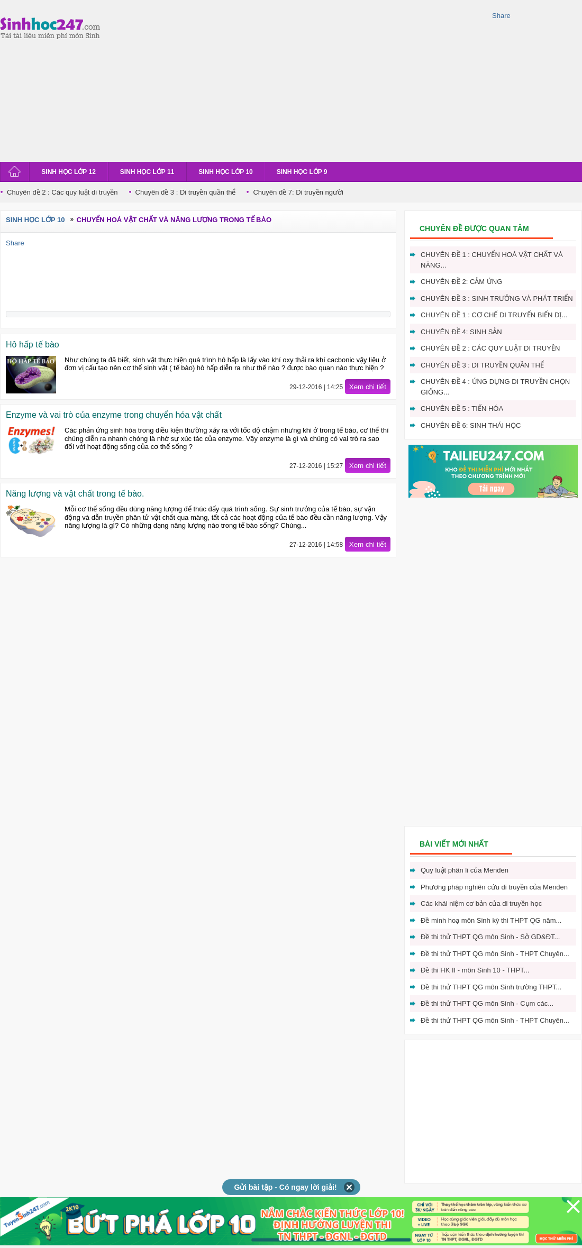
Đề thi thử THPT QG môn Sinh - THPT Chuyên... (495, 954)
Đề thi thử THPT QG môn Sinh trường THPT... (491, 987)
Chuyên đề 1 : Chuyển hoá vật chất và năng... (492, 260)
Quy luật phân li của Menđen (464, 870)
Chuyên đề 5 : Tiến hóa (462, 408)
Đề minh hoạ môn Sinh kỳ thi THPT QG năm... (491, 920)
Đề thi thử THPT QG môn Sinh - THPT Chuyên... (495, 1020)
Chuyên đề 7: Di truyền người (298, 192)
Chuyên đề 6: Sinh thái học (471, 425)
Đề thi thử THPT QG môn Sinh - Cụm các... (487, 1003)
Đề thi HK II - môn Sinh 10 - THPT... (475, 970)
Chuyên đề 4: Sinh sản (461, 332)
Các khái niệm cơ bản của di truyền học (481, 903)
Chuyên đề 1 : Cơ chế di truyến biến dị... (494, 315)
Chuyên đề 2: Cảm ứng (461, 282)
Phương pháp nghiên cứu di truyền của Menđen (494, 887)
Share (501, 16)
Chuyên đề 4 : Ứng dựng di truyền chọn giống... (495, 387)
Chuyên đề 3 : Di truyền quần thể (185, 192)
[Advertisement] (256, 79)
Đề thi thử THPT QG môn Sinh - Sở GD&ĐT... (490, 937)
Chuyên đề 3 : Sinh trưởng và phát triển (497, 298)
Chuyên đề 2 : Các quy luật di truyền (62, 192)
